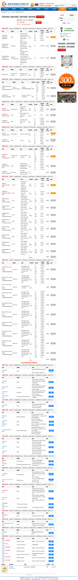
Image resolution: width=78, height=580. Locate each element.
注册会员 (72, 15)
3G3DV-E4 (6, 547)
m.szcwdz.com (68, 36)
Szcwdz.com (32, 577)
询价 (53, 45)
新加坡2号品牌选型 (71, 43)
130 (4, 473)
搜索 (51, 370)
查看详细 (53, 567)
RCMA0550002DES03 (6, 429)
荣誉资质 (22, 8)
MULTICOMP (12, 568)
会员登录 (62, 15)
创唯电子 (37, 577)
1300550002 (4, 370)
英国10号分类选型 (23, 16)
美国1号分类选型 (5, 16)
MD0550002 (4, 416)
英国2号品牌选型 (61, 46)
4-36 (5, 515)
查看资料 (53, 135)
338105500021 (5, 543)
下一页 (31, 574)
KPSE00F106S (5, 506)
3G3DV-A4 (6, 550)
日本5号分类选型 (40, 16)
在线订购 (62, 8)
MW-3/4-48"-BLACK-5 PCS (7, 479)
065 (4, 503)
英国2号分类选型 (32, 16)
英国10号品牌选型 (70, 46)
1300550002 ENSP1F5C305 (8, 523)
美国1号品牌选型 (61, 43)
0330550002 (4, 532)
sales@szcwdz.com (67, 33)
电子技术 (54, 8)
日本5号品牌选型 (61, 49)
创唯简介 (14, 8)
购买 (53, 37)
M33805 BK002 (5, 386)
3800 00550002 (5, 395)
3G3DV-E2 (6, 556)
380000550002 (5, 553)
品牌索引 (30, 8)
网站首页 (6, 8)
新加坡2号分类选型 (14, 16)
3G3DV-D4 (6, 540)
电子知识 (46, 8)
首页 (9, 12)
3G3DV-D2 (6, 560)
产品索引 (38, 8)
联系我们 (71, 8)
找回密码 (68, 23)
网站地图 (56, 577)
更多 (3, 371)
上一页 (27, 574)
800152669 (65, 35)
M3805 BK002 (5, 391)
